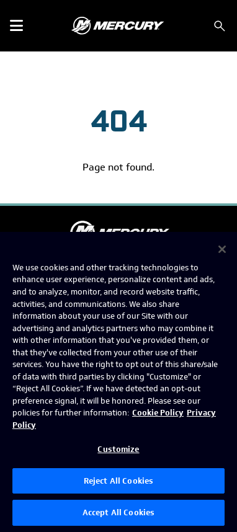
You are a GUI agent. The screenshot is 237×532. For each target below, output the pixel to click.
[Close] (222, 249)
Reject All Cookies (118, 481)
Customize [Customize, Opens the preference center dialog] (118, 449)
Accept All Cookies (118, 512)
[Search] (219, 26)
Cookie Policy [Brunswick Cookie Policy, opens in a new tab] (158, 413)
